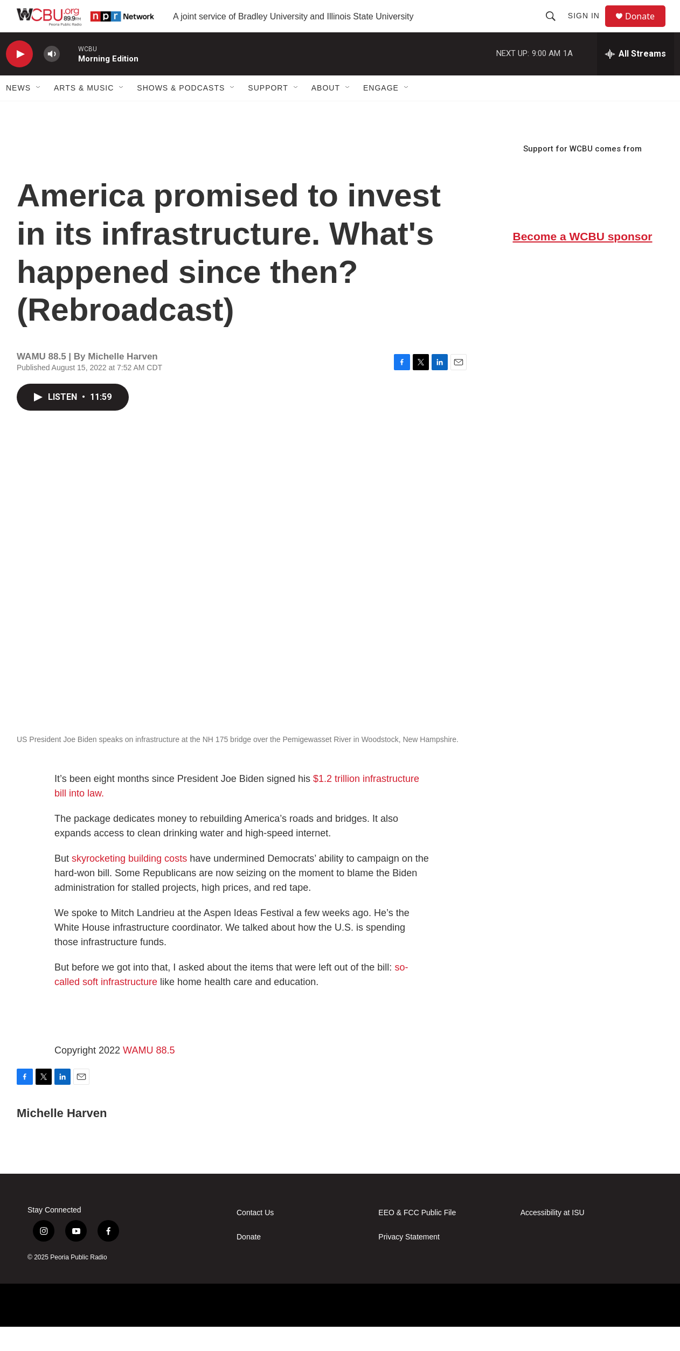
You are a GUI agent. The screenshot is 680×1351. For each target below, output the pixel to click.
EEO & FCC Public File (417, 1237)
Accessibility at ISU (553, 1237)
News (18, 112)
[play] (19, 78)
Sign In (589, 28)
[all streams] (635, 78)
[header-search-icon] (555, 28)
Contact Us (255, 1237)
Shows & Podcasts (181, 112)
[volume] (52, 78)
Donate (646, 28)
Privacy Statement (409, 1261)
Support (268, 112)
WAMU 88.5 (149, 1074)
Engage (381, 112)
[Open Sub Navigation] (38, 112)
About (325, 112)
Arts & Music (84, 112)
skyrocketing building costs (129, 882)
